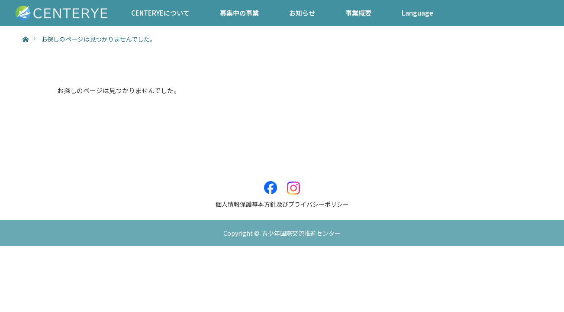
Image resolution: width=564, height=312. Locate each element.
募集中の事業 (239, 12)
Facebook (270, 183)
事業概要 (358, 12)
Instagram (293, 183)
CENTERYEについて (160, 12)
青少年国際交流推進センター (301, 233)
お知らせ (302, 12)
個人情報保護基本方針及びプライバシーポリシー (282, 204)
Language (417, 12)
